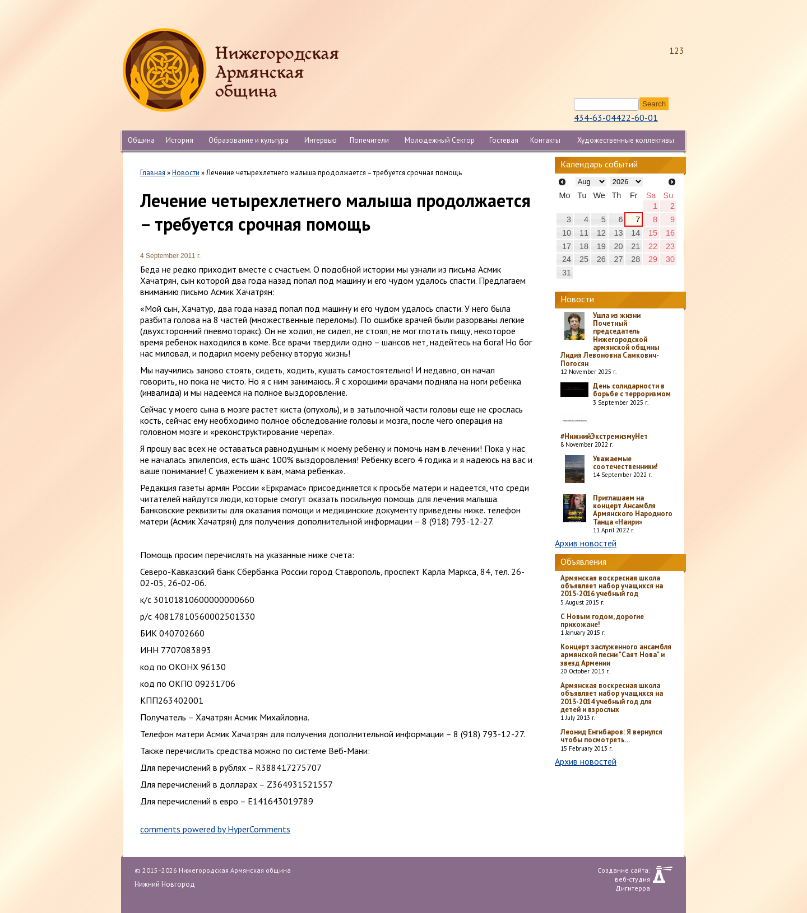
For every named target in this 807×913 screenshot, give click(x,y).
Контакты (545, 140)
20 (618, 246)
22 (652, 246)
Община (141, 140)
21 (635, 246)
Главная (152, 172)
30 (670, 259)
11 (583, 232)
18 (583, 246)
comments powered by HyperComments (215, 829)
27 (618, 259)
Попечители (369, 140)
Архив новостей (585, 543)
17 (566, 246)
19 (601, 246)
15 (652, 232)
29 (652, 259)
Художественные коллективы (625, 140)
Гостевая (503, 140)
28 (635, 259)
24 (566, 259)
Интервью (320, 140)
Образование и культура (248, 140)
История (179, 140)
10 (566, 232)
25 (583, 259)
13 (618, 232)
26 (601, 259)
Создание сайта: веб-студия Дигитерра (623, 874)
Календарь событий (599, 164)
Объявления (583, 561)
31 (566, 272)
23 (670, 246)
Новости (186, 172)
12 (601, 232)
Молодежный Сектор (440, 140)
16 (670, 232)
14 (635, 232)
